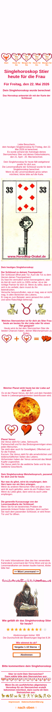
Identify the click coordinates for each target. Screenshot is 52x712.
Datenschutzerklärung (32, 702)
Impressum (14, 702)
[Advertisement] (26, 27)
